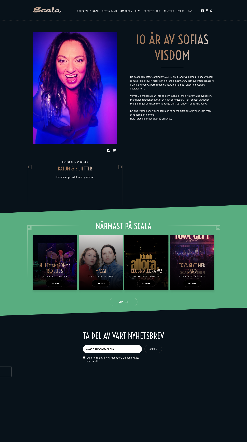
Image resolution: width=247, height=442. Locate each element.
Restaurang (109, 10)
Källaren (108, 276)
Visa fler (123, 302)
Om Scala (126, 10)
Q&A (190, 10)
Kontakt (168, 10)
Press (180, 10)
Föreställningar (88, 10)
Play (138, 10)
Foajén (63, 276)
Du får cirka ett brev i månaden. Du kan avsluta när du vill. (113, 360)
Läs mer (55, 283)
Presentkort (152, 10)
